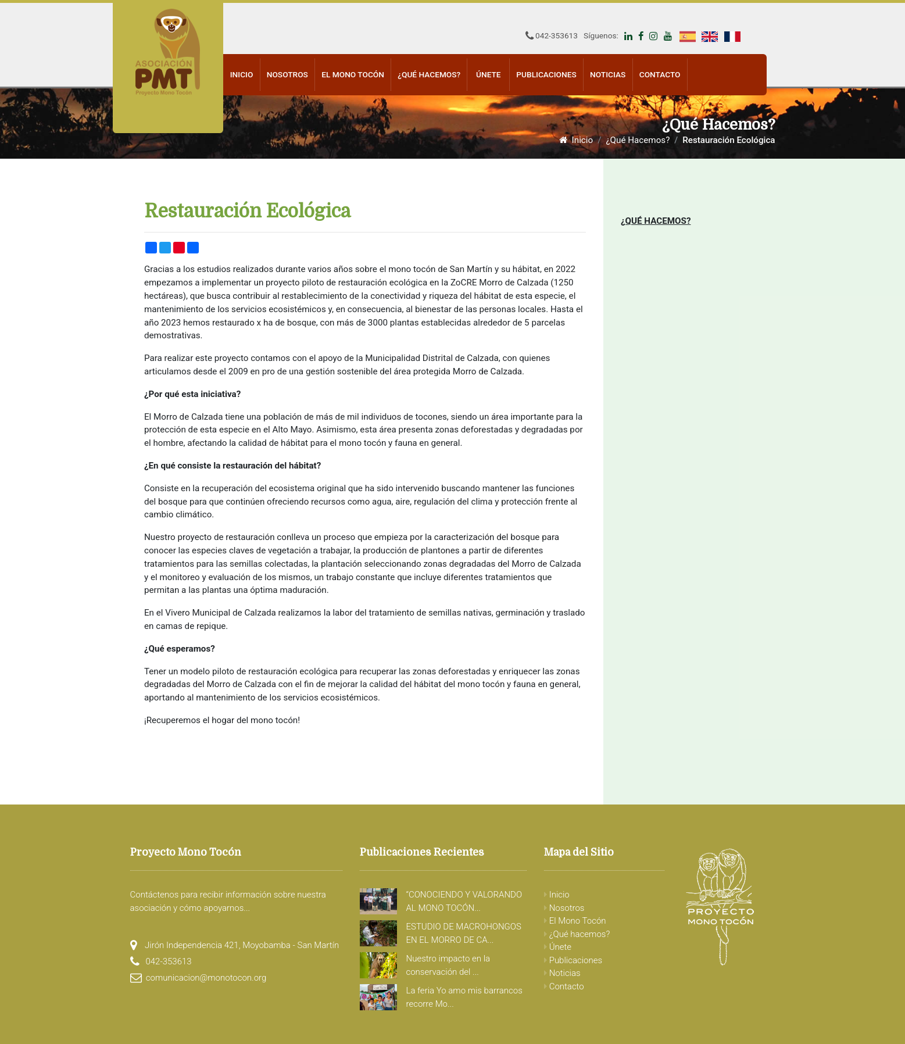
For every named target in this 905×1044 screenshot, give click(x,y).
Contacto (660, 74)
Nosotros (564, 908)
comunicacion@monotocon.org (206, 978)
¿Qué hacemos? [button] (429, 74)
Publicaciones (573, 960)
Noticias (607, 74)
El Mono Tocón (575, 921)
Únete (488, 74)
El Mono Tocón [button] (352, 74)
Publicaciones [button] (546, 74)
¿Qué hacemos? (577, 934)
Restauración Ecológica (728, 140)
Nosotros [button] (287, 74)
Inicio (241, 74)
